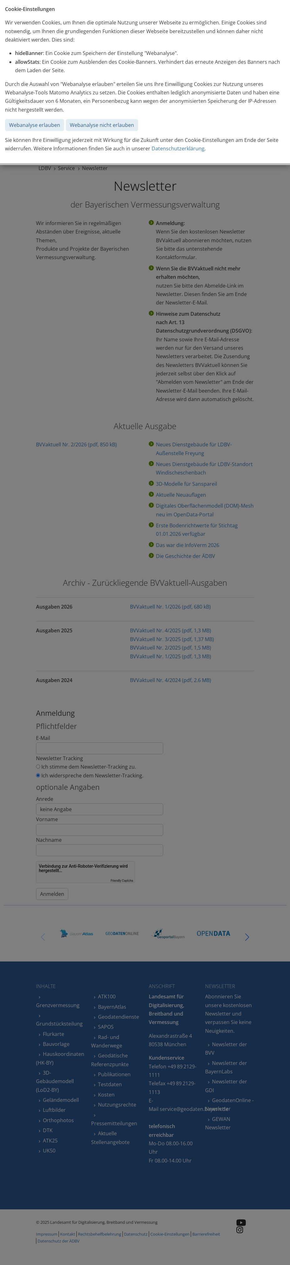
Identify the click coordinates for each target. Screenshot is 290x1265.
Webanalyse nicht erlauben (102, 125)
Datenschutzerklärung (178, 148)
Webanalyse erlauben (34, 125)
